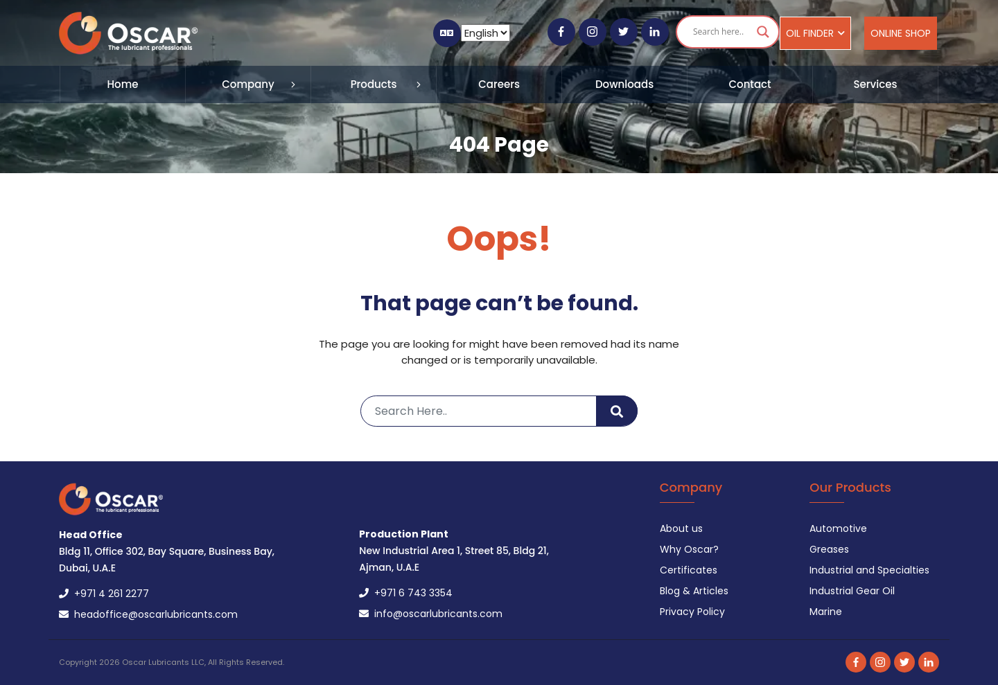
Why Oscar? (689, 549)
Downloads (624, 84)
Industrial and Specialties (869, 570)
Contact (749, 84)
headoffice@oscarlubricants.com (148, 614)
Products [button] (374, 84)
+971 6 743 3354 (406, 593)
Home (123, 84)
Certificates (688, 570)
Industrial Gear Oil (852, 591)
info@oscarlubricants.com (430, 614)
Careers (499, 84)
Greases (829, 549)
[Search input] (721, 32)
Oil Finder (815, 33)
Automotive (838, 528)
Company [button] (248, 84)
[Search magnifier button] (763, 32)
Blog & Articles (694, 591)
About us (681, 528)
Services (876, 84)
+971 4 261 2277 (104, 594)
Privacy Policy (692, 612)
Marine (825, 612)
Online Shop (900, 33)
